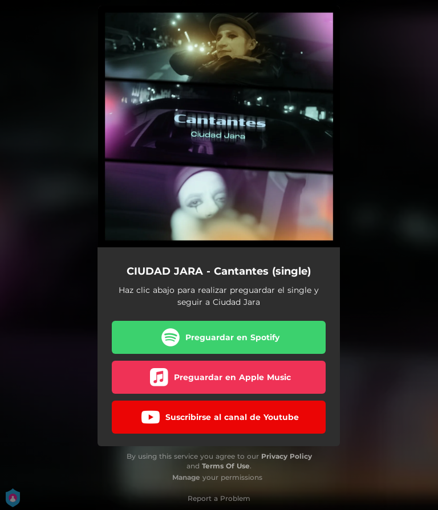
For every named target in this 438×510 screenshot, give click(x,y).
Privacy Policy (286, 456)
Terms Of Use (226, 466)
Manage (186, 477)
